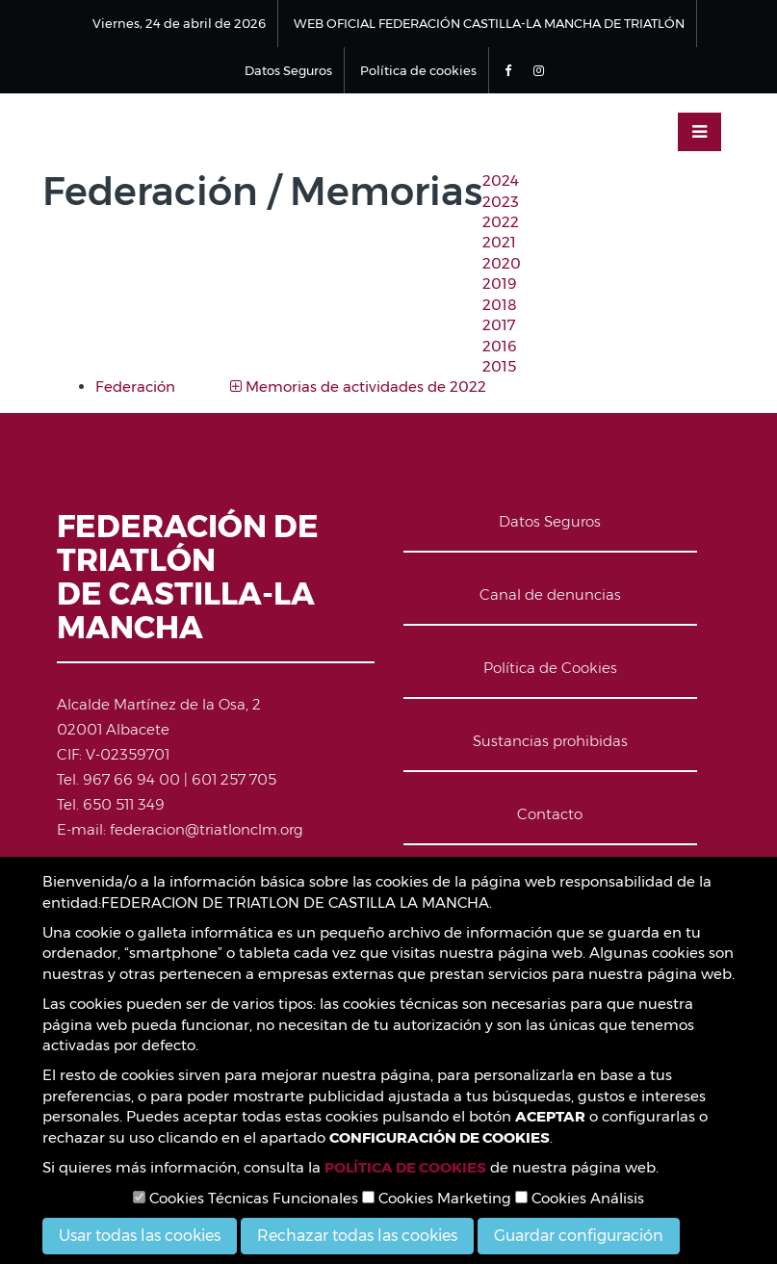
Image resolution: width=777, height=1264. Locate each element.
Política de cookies (418, 70)
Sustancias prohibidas (550, 741)
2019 (499, 283)
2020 (501, 263)
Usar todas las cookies (139, 1235)
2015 (499, 366)
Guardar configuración (578, 1235)
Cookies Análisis (579, 1198)
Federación (135, 386)
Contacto (550, 814)
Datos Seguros (288, 70)
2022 (500, 222)
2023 (500, 202)
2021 (499, 242)
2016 (499, 346)
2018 (499, 305)
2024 (500, 180)
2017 (499, 325)
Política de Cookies (550, 667)
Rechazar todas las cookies (357, 1235)
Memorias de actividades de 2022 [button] (358, 386)
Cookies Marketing (436, 1198)
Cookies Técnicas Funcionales (245, 1198)
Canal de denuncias (550, 594)
